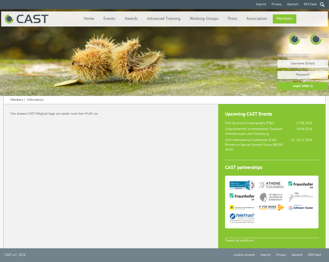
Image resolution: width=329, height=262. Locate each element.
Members (284, 18)
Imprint (261, 4)
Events (109, 18)
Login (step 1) (303, 86)
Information (35, 100)
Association (257, 18)
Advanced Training (163, 18)
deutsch (297, 255)
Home (89, 18)
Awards (131, 18)
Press (232, 18)
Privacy (277, 4)
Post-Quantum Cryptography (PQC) (249, 123)
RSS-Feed (310, 4)
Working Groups (204, 18)
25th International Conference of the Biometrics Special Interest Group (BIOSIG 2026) (254, 145)
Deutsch (292, 4)
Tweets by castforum (239, 240)
